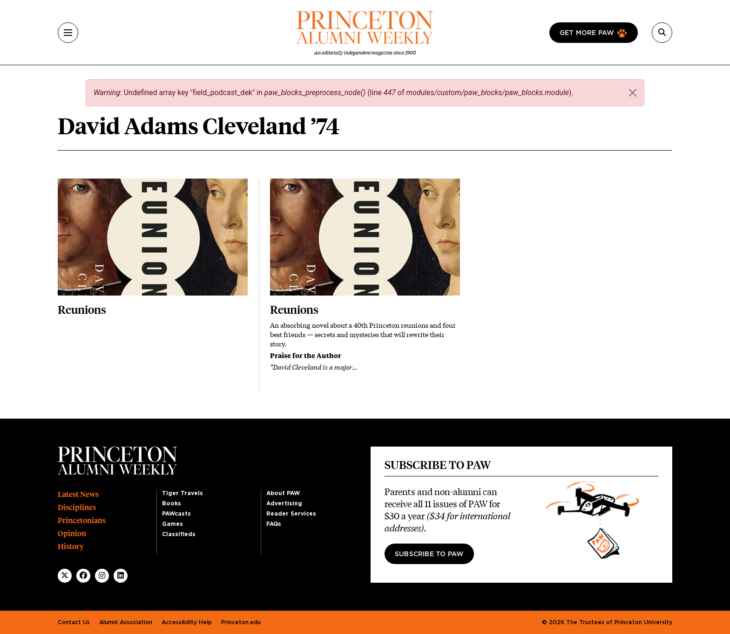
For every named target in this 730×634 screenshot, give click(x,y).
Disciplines (77, 507)
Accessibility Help (187, 622)
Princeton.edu (241, 622)
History (71, 546)
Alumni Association (125, 622)
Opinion (72, 533)
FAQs (273, 524)
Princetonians (82, 520)
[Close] (633, 93)
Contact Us (74, 622)
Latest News (78, 494)
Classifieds (179, 534)
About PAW (283, 493)
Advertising (284, 503)
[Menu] (68, 32)
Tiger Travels (182, 493)
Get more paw (587, 33)
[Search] (662, 32)
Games (172, 524)
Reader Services (291, 514)
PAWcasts (176, 514)
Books (171, 503)
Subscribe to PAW (429, 554)
